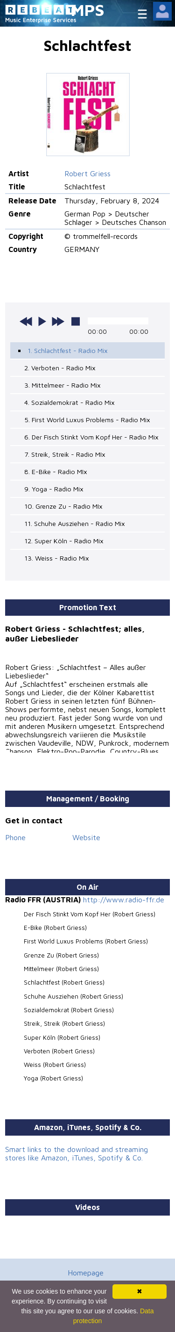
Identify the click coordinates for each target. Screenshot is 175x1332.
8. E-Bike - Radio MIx (55, 471)
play (42, 321)
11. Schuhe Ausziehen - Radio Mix (74, 523)
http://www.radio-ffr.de (123, 899)
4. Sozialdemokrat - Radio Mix (69, 402)
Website (86, 837)
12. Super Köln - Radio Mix (64, 541)
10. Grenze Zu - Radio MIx (63, 506)
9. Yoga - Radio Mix (54, 489)
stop (75, 321)
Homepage (86, 1272)
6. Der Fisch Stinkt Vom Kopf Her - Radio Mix (91, 437)
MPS (88, 9)
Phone (15, 837)
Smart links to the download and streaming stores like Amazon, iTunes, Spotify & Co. (76, 1153)
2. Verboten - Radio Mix (60, 368)
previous (26, 321)
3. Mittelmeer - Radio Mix (62, 385)
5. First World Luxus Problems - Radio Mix (87, 420)
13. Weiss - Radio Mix (56, 558)
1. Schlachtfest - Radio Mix (68, 350)
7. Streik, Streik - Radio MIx (64, 454)
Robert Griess (87, 173)
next (57, 321)
